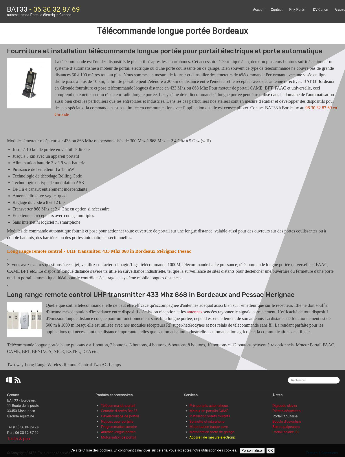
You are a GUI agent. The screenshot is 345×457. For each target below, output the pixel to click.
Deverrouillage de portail (120, 416)
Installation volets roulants (209, 416)
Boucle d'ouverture (286, 421)
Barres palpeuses (286, 427)
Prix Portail (297, 9)
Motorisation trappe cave (208, 427)
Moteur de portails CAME (208, 411)
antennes (194, 311)
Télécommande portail (118, 406)
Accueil (258, 9)
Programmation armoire (119, 427)
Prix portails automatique (208, 406)
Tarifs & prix (18, 438)
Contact (277, 9)
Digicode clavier (284, 406)
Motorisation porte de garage (211, 432)
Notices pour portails (117, 421)
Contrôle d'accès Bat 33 (119, 411)
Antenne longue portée (118, 432)
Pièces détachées (286, 411)
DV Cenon (320, 9)
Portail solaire (283, 432)
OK (270, 450)
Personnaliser (252, 450)
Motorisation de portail (118, 437)
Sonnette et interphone (206, 421)
